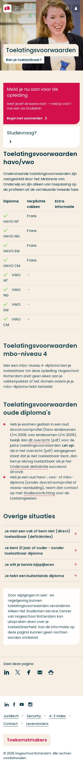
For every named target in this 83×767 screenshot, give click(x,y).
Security (34, 716)
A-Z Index (57, 716)
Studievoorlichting (39, 495)
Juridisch (11, 716)
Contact (10, 723)
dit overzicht (39, 442)
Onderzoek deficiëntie (29, 469)
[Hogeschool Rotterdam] (7, 8)
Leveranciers (37, 723)
